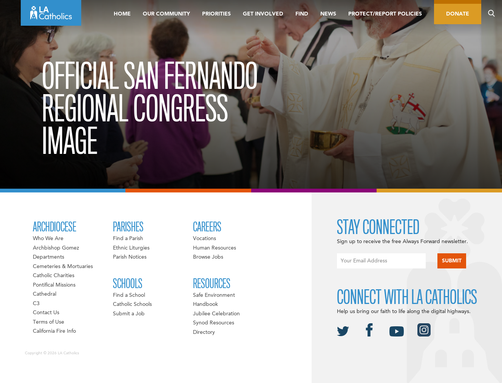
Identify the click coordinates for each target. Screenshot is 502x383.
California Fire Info (54, 331)
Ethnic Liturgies (131, 248)
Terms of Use (48, 322)
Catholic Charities (53, 275)
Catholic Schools (132, 304)
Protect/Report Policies (385, 14)
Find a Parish (128, 238)
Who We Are (48, 238)
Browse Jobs (208, 257)
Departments (48, 257)
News (328, 14)
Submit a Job (129, 313)
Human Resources (214, 248)
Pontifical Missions (54, 285)
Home (122, 14)
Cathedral (44, 294)
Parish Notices (130, 257)
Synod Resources (213, 323)
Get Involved (263, 14)
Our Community (166, 14)
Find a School (129, 295)
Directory (204, 332)
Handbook (205, 304)
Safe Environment (214, 295)
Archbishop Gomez (56, 248)
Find (301, 14)
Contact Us (46, 312)
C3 (36, 303)
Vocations (204, 238)
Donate (457, 14)
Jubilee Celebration (216, 313)
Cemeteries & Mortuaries (63, 266)
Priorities (216, 14)
